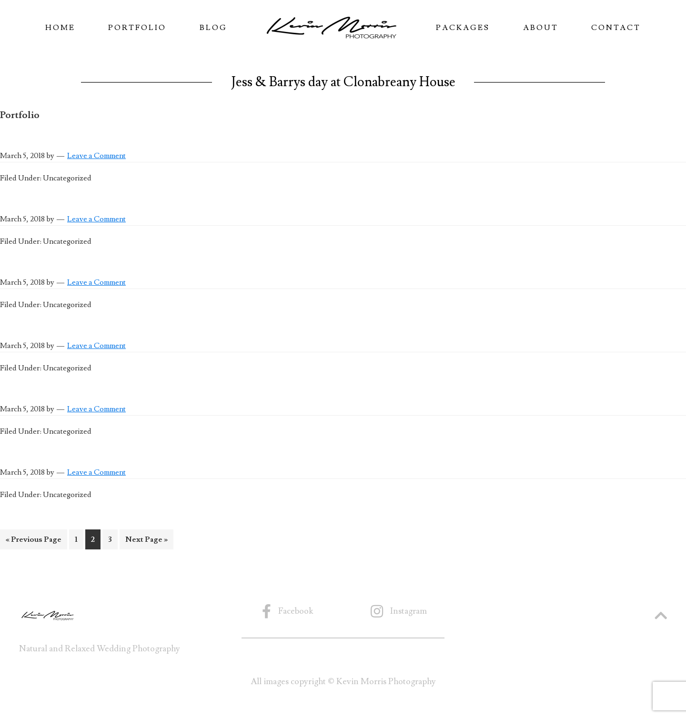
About (540, 27)
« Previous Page (33, 541)
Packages (463, 27)
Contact (616, 27)
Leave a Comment (96, 155)
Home (60, 27)
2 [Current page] (96, 541)
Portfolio (137, 27)
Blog (213, 27)
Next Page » (146, 541)
